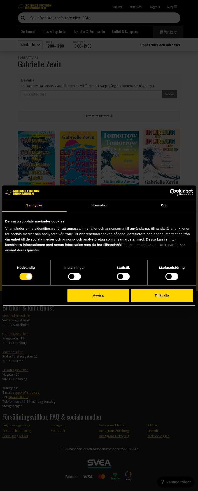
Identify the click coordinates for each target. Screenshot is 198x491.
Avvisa (98, 295)
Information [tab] (99, 205)
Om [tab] (164, 205)
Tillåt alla (162, 295)
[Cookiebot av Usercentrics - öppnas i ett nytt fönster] (173, 192)
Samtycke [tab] (34, 205)
